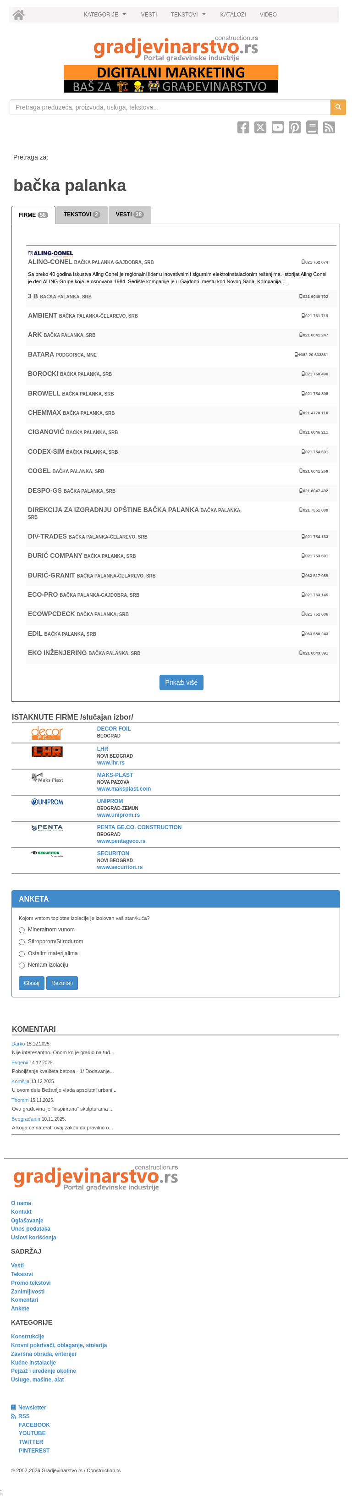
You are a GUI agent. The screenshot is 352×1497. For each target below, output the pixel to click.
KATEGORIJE (106, 16)
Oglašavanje (27, 1220)
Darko (19, 1043)
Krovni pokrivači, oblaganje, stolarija (59, 1345)
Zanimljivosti (27, 1291)
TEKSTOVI (190, 16)
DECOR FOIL (114, 729)
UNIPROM (110, 801)
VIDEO (268, 14)
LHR (103, 749)
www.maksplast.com (124, 789)
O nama (21, 1203)
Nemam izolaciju (48, 965)
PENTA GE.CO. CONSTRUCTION (139, 827)
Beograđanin (26, 1119)
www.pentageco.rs (121, 841)
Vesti (17, 1265)
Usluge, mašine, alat (37, 1379)
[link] (176, 48)
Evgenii (20, 1062)
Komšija (21, 1081)
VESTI (149, 14)
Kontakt (21, 1212)
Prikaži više (181, 682)
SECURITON (113, 853)
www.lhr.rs (111, 763)
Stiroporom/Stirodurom (55, 941)
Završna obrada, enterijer (44, 1354)
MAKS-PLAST (115, 775)
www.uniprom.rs (118, 815)
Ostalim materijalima (53, 953)
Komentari (34, 1029)
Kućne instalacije (33, 1362)
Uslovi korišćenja (33, 1237)
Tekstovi (22, 1274)
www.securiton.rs (120, 867)
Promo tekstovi (31, 1283)
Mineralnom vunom (51, 929)
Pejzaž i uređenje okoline (43, 1371)
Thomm (20, 1100)
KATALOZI (233, 14)
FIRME (33, 215)
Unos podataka (30, 1229)
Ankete (20, 1308)
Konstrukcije (27, 1336)
